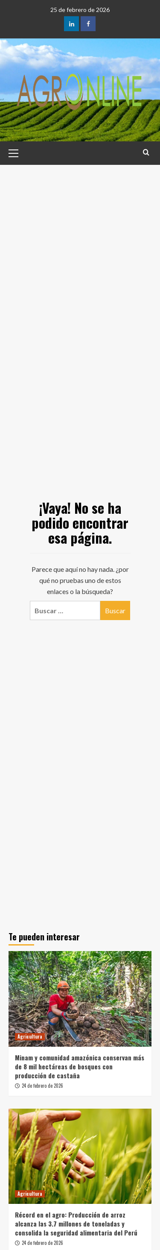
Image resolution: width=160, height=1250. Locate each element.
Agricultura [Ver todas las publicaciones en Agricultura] (29, 1036)
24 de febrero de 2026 (42, 1085)
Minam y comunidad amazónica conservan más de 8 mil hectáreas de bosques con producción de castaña (79, 1066)
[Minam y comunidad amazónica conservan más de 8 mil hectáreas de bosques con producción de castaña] (80, 998)
